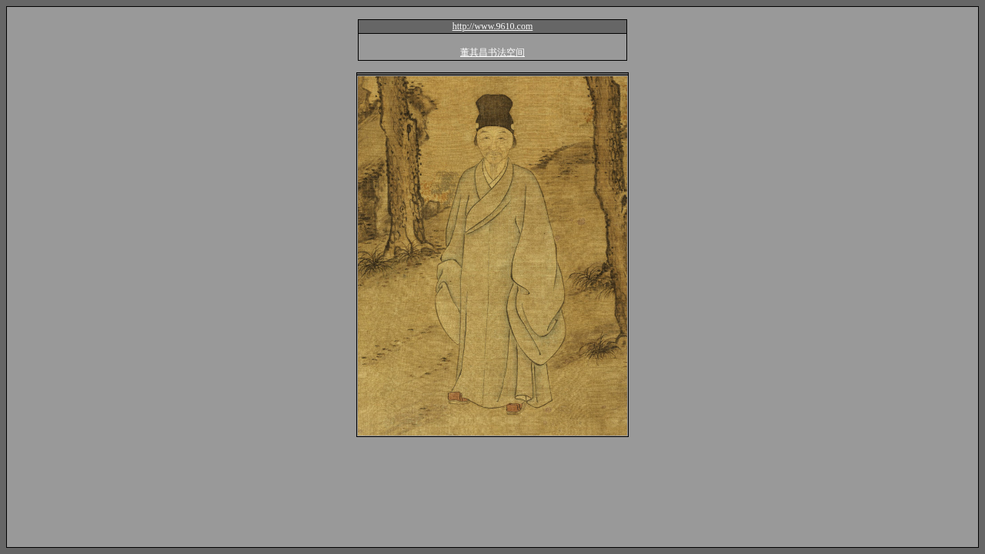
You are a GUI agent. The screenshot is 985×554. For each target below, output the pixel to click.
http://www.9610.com (492, 26)
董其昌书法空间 (492, 52)
